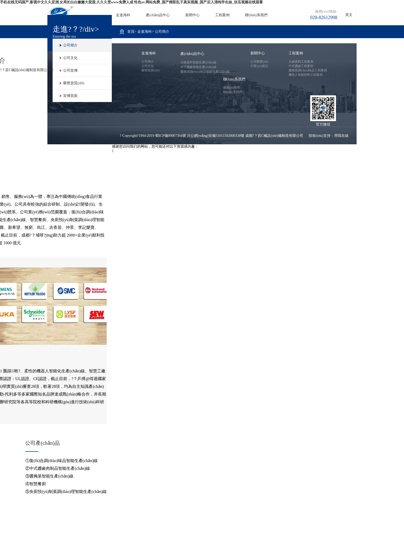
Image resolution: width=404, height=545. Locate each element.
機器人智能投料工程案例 (306, 75)
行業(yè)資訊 (259, 66)
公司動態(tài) (259, 61)
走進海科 (123, 15)
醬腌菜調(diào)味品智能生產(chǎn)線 (205, 71)
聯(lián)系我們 (256, 15)
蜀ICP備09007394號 (170, 136)
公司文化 (70, 58)
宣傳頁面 (70, 96)
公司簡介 (70, 45)
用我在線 (341, 136)
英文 (348, 15)
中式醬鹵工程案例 (301, 66)
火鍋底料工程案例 (301, 61)
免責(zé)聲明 (231, 87)
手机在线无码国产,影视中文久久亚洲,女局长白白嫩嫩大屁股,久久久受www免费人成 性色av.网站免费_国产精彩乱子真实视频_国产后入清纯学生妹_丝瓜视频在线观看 (131, 2)
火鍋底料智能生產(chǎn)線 (198, 62)
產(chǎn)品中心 (158, 15)
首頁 (130, 31)
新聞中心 (192, 15)
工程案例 (222, 15)
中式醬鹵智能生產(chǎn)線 (198, 67)
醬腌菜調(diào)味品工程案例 (308, 70)
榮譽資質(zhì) (73, 83)
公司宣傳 (70, 70)
